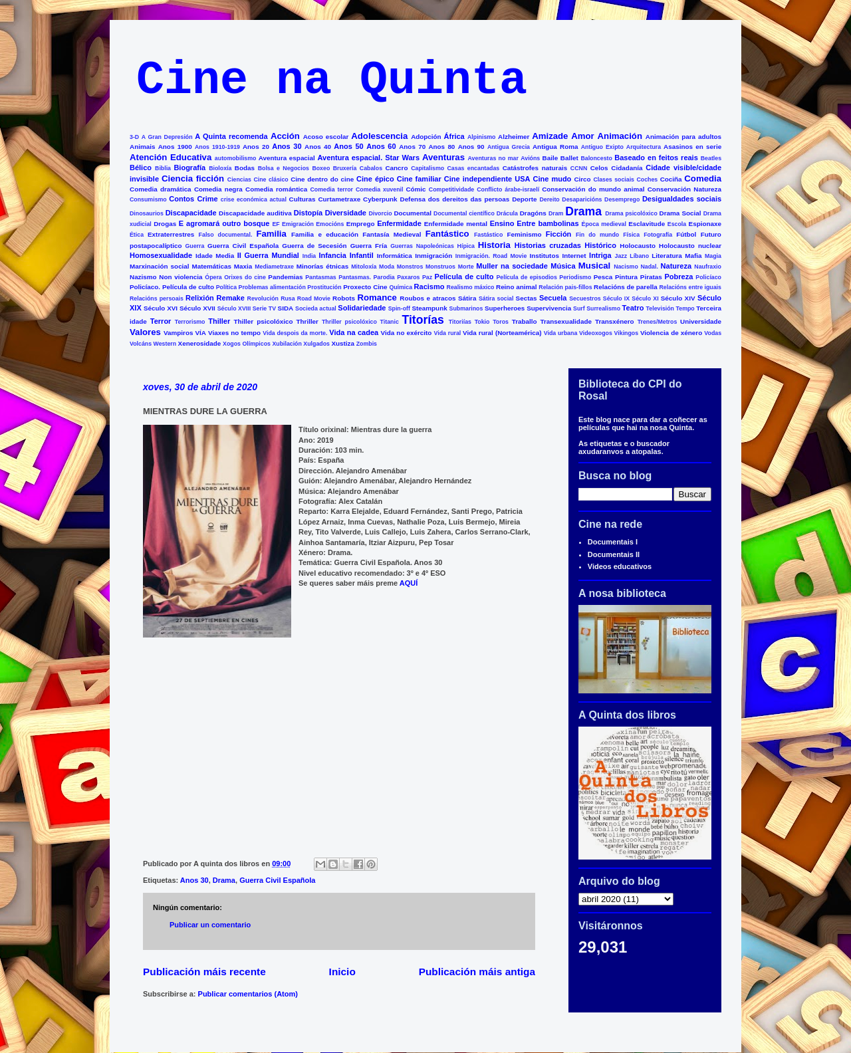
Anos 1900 (175, 146)
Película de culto (464, 277)
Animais (142, 146)
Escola (677, 224)
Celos (599, 168)
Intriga (600, 255)
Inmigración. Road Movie (491, 256)
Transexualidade (566, 321)
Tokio (482, 321)
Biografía (189, 168)
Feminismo (524, 234)
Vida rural (447, 333)
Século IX (616, 298)
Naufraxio (707, 266)
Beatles (711, 158)
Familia (271, 234)
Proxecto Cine (365, 287)
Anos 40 (317, 146)
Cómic (416, 189)
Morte (466, 266)
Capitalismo (427, 168)
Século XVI (161, 308)
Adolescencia (379, 136)
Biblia (163, 168)
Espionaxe (705, 223)
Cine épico (375, 179)
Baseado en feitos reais (656, 158)
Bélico (141, 168)
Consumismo (148, 199)
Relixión (199, 298)
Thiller (219, 321)
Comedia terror (331, 189)
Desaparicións (582, 199)
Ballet (569, 158)
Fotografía (658, 234)
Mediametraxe (274, 266)
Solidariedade (362, 308)
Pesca (603, 277)
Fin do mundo (597, 234)
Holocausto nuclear (690, 245)
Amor (582, 136)
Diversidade (345, 213)
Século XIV (678, 298)
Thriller (307, 321)
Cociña (671, 179)
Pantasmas (320, 277)
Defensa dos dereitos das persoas (455, 199)
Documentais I (613, 542)
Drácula (507, 213)
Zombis (366, 343)
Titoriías (460, 321)
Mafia (693, 255)
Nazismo (143, 277)
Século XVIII (234, 308)
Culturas (302, 199)
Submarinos (466, 308)
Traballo (524, 321)
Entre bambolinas (547, 223)
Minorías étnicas (323, 266)
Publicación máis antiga (477, 971)
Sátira (467, 298)
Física (631, 234)
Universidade (700, 321)
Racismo (429, 287)
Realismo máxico (471, 287)
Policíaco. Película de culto (172, 287)
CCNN (578, 168)
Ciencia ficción (193, 178)
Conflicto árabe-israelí (508, 189)
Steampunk (429, 308)
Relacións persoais (156, 298)
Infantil (362, 255)
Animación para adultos (683, 136)
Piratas (651, 277)
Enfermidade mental (455, 223)
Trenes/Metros (657, 321)
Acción (285, 136)
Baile (550, 158)
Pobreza (679, 277)
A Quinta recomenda (231, 136)
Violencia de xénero (671, 332)
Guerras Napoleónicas (422, 246)
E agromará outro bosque (224, 223)
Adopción (426, 136)
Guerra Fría (369, 245)
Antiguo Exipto (602, 147)
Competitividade (451, 189)
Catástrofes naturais (535, 168)
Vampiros (178, 332)
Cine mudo (552, 179)
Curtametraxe (339, 199)
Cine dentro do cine (322, 179)
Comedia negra (218, 189)
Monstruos (440, 266)
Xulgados (316, 343)
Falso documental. (226, 234)
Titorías (422, 319)
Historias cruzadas (548, 245)
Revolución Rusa (271, 298)
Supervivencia (549, 308)
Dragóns (533, 213)
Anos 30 (286, 146)
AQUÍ (409, 583)
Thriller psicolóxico (349, 321)
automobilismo (236, 158)
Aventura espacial (287, 158)
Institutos (544, 255)
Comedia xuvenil (379, 189)
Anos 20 (256, 146)
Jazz (621, 256)
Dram (556, 213)
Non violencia (180, 277)
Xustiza (342, 343)
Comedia (702, 178)
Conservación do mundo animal (593, 189)
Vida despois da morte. (295, 333)
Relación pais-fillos (565, 287)
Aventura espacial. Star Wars (369, 158)
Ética (137, 234)
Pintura (626, 277)
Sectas (526, 298)
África (454, 136)
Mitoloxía (363, 266)
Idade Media (214, 255)
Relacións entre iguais (690, 287)
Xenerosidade (199, 343)
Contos (181, 199)
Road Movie (313, 298)
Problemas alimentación (272, 287)
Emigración (298, 224)
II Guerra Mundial (268, 255)
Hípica (466, 246)
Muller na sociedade (512, 266)
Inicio (342, 971)
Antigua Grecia (508, 147)
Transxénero (614, 321)
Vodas (712, 333)
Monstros (410, 266)
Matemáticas (211, 266)
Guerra (195, 246)
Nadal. (649, 266)
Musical (594, 266)
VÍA (200, 332)
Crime (207, 199)
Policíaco (708, 277)
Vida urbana (561, 333)
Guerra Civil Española (243, 245)
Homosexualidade (161, 255)
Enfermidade (399, 223)
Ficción (559, 234)
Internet (574, 255)
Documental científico (464, 213)
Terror (161, 321)
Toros (501, 321)
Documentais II (614, 554)
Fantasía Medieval (391, 234)
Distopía (308, 213)
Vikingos (626, 333)
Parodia (384, 277)
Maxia (243, 266)
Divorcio (380, 213)
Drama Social (680, 213)
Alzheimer (513, 136)
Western (165, 343)
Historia (494, 245)
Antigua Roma (555, 146)
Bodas (245, 168)
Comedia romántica (276, 189)
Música (562, 266)
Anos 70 (412, 146)
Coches (647, 179)
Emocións (330, 224)
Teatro (633, 308)
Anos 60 (381, 146)
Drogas (165, 223)
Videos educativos (620, 566)
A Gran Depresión (167, 137)
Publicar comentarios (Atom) (248, 994)
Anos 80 (441, 146)
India (309, 256)
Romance (377, 297)
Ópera (213, 277)
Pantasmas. (354, 277)
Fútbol (686, 234)
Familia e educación (324, 234)
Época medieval (604, 224)
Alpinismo (481, 137)
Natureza (676, 266)
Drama (583, 211)
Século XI (645, 298)
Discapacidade (191, 213)
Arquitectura (643, 147)
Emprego (360, 223)
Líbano (639, 256)
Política (226, 287)
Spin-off (399, 308)
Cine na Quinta (331, 81)
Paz (427, 277)
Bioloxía (220, 168)
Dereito (549, 199)
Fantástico (447, 234)
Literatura (667, 255)
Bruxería (345, 168)
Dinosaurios (147, 213)
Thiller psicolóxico (263, 321)
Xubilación (286, 343)
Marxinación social (159, 266)
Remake (231, 298)
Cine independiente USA (487, 179)
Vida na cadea (353, 332)
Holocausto (638, 245)
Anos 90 (471, 146)
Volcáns (141, 343)
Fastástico (488, 234)
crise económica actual (254, 199)
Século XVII (197, 308)
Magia (713, 256)
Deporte (524, 199)
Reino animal (516, 287)
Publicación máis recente (204, 971)
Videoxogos (595, 333)
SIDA (286, 308)
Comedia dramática (160, 189)
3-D (134, 137)
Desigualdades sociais (681, 199)
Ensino (502, 223)
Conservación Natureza (684, 189)
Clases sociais (613, 179)
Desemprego (622, 199)
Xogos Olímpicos (247, 343)
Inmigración (433, 255)
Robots (343, 298)
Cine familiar (419, 179)
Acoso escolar (326, 136)
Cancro (396, 168)
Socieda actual (315, 308)
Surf (579, 308)
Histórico (600, 245)
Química (400, 287)
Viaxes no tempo (234, 332)
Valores (145, 332)
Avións (530, 158)
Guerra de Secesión (314, 245)
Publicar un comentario (210, 925)
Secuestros (584, 298)
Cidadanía (626, 168)
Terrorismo (190, 321)
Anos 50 (348, 146)
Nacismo (626, 266)
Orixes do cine (245, 277)
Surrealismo (603, 308)
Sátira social (496, 298)
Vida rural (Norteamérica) (502, 332)
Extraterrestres (171, 234)
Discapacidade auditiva (255, 213)
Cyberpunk (380, 199)
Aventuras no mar (493, 158)
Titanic (389, 321)
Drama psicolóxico (631, 213)
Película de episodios (526, 277)
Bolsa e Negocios (283, 168)
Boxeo (321, 168)
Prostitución (324, 287)
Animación (620, 136)
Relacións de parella (626, 287)
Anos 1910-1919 (217, 147)
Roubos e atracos (427, 298)
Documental (412, 213)
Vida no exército (406, 332)
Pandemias (285, 277)
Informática (394, 255)
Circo (582, 179)
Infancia (332, 255)
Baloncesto (596, 158)
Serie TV (264, 308)
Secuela (553, 298)
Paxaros (408, 277)
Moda (386, 266)
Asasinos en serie (692, 146)
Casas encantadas (473, 168)
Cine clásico (270, 179)
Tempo (685, 308)
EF (275, 224)
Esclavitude (646, 223)
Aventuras (443, 157)
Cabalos (371, 168)
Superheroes (505, 308)
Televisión (660, 308)
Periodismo (575, 277)
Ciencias (239, 179)
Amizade (550, 136)
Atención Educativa (170, 157)
